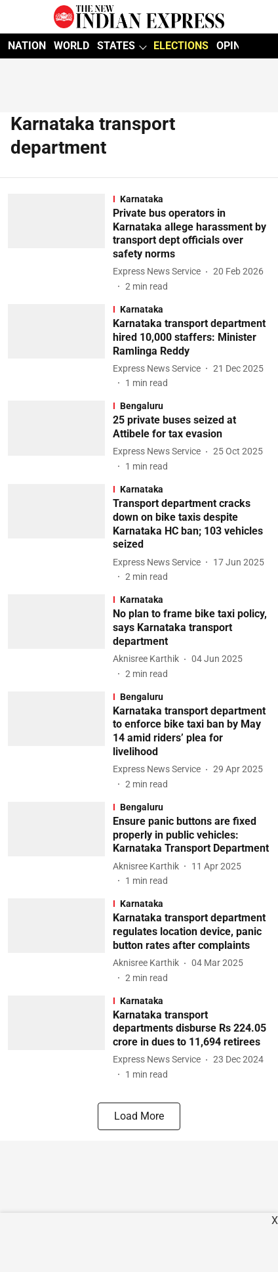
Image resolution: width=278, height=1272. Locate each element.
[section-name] (191, 199)
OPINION (237, 45)
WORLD (71, 45)
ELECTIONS (180, 45)
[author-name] (159, 271)
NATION (27, 45)
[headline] (191, 234)
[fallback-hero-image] (60, 244)
